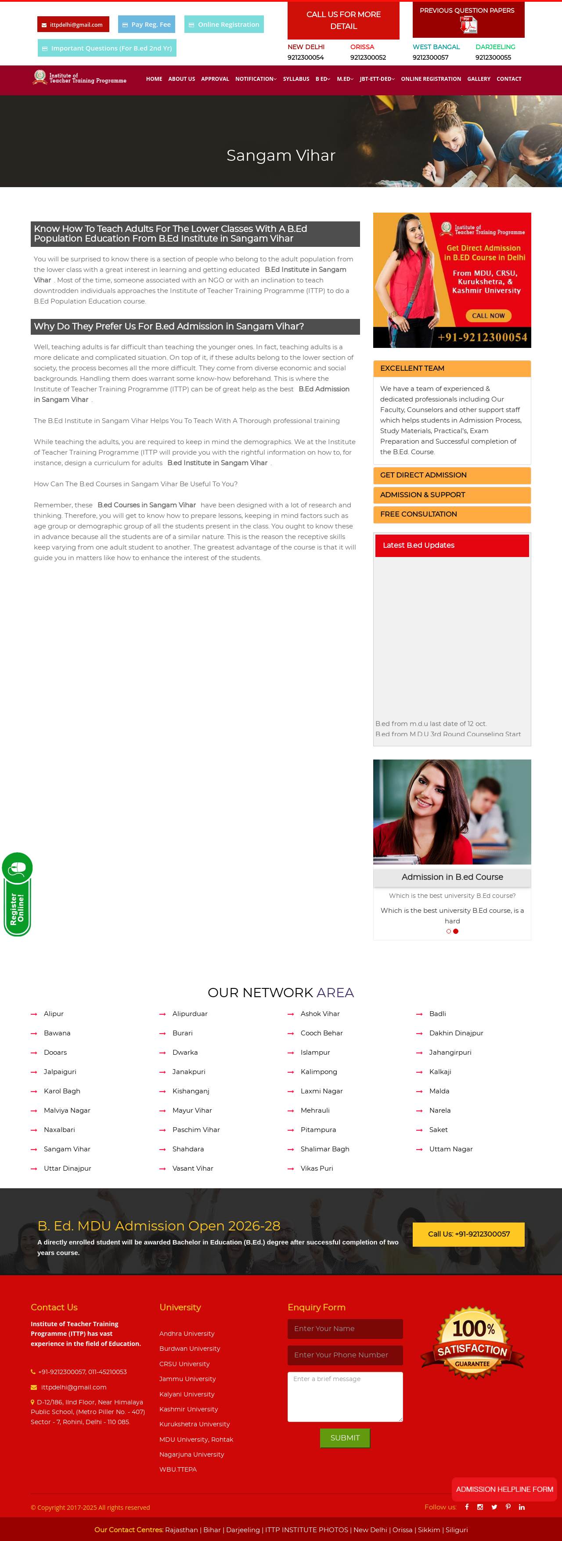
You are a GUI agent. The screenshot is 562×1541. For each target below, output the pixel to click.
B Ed (323, 79)
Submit (345, 1438)
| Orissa (400, 1530)
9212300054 (306, 58)
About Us (182, 79)
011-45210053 (107, 1372)
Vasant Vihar (193, 1168)
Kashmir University (188, 1410)
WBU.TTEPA (178, 1470)
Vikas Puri (317, 1168)
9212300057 (430, 58)
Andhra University (187, 1334)
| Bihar (209, 1530)
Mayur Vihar (192, 1110)
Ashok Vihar (320, 1014)
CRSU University (184, 1364)
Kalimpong (319, 1072)
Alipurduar (190, 1014)
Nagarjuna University (191, 1455)
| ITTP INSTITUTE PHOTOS (304, 1530)
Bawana (57, 1033)
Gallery (479, 79)
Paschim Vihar (196, 1130)
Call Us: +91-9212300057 (469, 1234)
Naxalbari (59, 1130)
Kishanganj (191, 1091)
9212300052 (368, 58)
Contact (509, 79)
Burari (183, 1033)
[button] (412, 368)
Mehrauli (315, 1110)
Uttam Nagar (451, 1149)
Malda (439, 1091)
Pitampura (318, 1130)
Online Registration (228, 24)
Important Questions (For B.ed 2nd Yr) (111, 47)
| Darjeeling (240, 1530)
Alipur (54, 1014)
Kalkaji (440, 1072)
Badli (437, 1014)
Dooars (55, 1052)
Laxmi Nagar (322, 1091)
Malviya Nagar (67, 1110)
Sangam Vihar (67, 1149)
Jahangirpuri (450, 1052)
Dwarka (185, 1052)
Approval (215, 79)
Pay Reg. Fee (151, 24)
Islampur (315, 1052)
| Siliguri (454, 1530)
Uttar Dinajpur (67, 1168)
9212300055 (493, 58)
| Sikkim (426, 1530)
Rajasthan (181, 1530)
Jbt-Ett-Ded (377, 79)
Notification (256, 79)
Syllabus (296, 79)
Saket (438, 1130)
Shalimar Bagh (325, 1149)
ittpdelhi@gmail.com (73, 1388)
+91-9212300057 (61, 1372)
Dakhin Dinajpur (456, 1033)
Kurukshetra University (194, 1425)
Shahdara (188, 1149)
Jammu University (187, 1379)
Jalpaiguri (60, 1072)
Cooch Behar (322, 1033)
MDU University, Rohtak (196, 1440)
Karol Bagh (62, 1091)
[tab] (452, 369)
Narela (440, 1110)
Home (154, 79)
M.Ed (345, 79)
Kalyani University (187, 1395)
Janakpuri (189, 1072)
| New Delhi (367, 1530)
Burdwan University (189, 1349)
